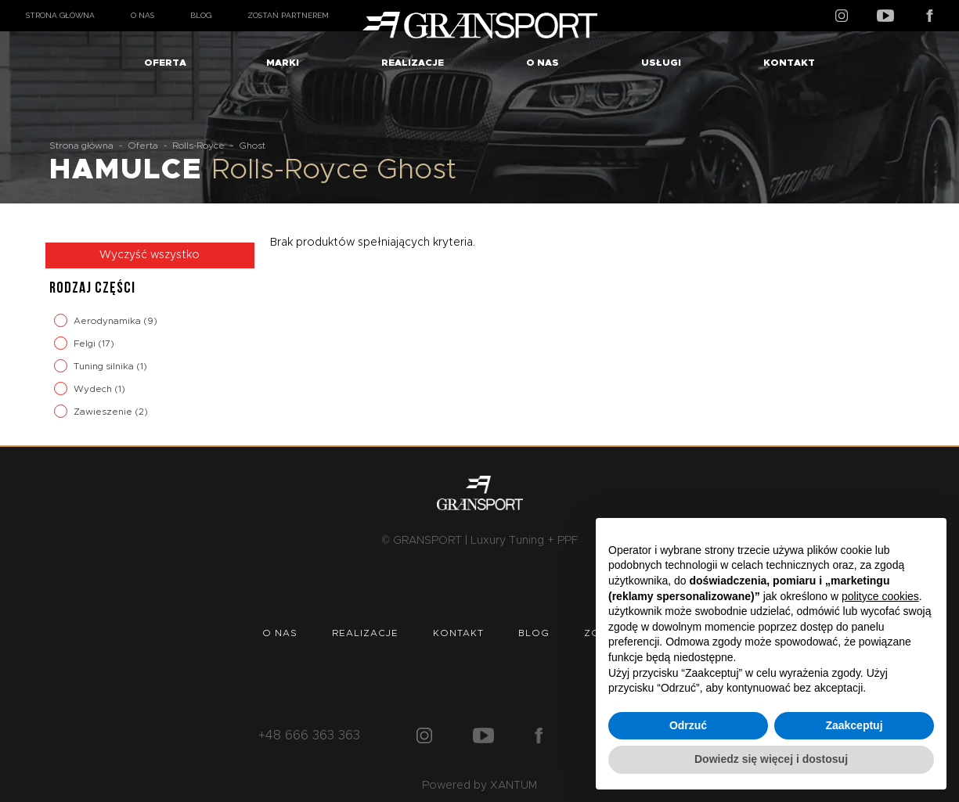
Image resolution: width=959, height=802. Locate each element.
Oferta (165, 62)
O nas (142, 15)
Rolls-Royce (198, 145)
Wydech (94, 389)
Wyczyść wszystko (149, 255)
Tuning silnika (105, 366)
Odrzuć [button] (688, 725)
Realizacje (412, 62)
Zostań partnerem (288, 15)
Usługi (661, 62)
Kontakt (789, 62)
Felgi (86, 343)
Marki (282, 62)
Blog (200, 15)
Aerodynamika (108, 320)
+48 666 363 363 (309, 735)
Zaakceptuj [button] (853, 725)
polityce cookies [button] (880, 596)
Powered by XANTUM (479, 785)
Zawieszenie (104, 411)
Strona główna (60, 15)
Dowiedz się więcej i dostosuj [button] (771, 759)
